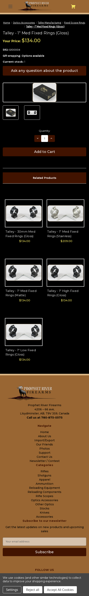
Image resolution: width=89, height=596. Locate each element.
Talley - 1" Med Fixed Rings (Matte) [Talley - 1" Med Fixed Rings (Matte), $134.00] (20, 293)
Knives (44, 512)
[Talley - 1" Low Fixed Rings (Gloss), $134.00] (24, 332)
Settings (12, 590)
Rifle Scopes (44, 496)
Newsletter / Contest (45, 461)
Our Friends (44, 444)
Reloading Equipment (44, 488)
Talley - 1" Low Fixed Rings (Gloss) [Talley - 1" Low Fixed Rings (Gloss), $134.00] (20, 352)
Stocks (44, 508)
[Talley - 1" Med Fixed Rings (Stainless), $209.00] (65, 213)
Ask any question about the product (44, 71)
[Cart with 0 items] (73, 6)
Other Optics (44, 504)
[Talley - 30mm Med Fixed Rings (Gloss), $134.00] (24, 213)
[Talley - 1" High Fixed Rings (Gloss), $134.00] (65, 273)
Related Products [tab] (44, 178)
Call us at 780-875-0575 (45, 417)
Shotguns (44, 475)
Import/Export (44, 440)
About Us (44, 436)
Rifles (45, 471)
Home (44, 432)
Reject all (32, 590)
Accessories (44, 516)
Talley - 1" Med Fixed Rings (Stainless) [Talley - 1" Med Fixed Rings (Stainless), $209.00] (62, 234)
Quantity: (44, 130)
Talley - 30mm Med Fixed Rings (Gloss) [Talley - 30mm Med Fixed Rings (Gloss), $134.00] (20, 234)
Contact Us (44, 457)
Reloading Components (44, 492)
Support (44, 452)
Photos (44, 448)
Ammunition (44, 483)
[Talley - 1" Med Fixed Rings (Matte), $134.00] (24, 273)
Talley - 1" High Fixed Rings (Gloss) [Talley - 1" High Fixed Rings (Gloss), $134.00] (63, 293)
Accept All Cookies (60, 590)
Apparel (44, 479)
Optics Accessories (44, 500)
